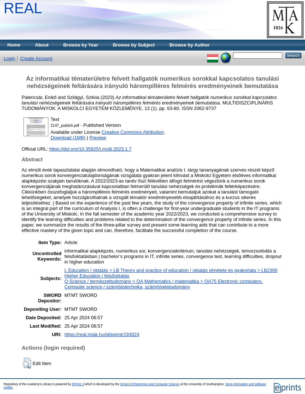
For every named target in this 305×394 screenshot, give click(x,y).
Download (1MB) (68, 137)
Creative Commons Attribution (133, 132)
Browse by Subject (134, 45)
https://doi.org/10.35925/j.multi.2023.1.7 (90, 149)
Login (9, 58)
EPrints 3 (78, 384)
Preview (97, 137)
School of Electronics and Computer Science (149, 384)
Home (14, 45)
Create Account (36, 58)
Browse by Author (189, 45)
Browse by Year (80, 45)
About (42, 45)
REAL (23, 8)
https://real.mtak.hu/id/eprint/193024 (102, 334)
